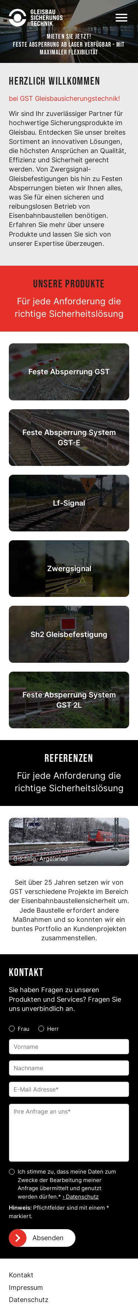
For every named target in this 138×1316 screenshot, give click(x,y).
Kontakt (21, 1275)
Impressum (26, 1287)
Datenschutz (29, 1299)
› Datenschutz (81, 1196)
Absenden (48, 1238)
